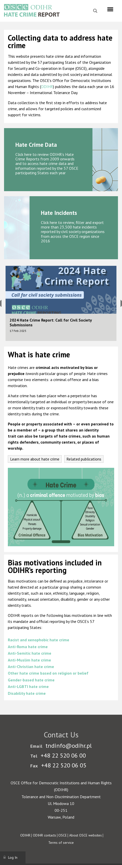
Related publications (83, 459)
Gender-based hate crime (31, 679)
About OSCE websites (85, 835)
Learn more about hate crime (34, 459)
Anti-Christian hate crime (31, 666)
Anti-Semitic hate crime (29, 653)
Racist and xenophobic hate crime (38, 639)
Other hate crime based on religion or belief (48, 673)
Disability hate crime (27, 693)
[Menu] (110, 9)
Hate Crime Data (36, 144)
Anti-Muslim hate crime (29, 659)
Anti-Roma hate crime (28, 646)
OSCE (62, 835)
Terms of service (61, 842)
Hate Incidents (59, 212)
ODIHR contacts (44, 835)
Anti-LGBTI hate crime (28, 686)
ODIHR (47, 86)
